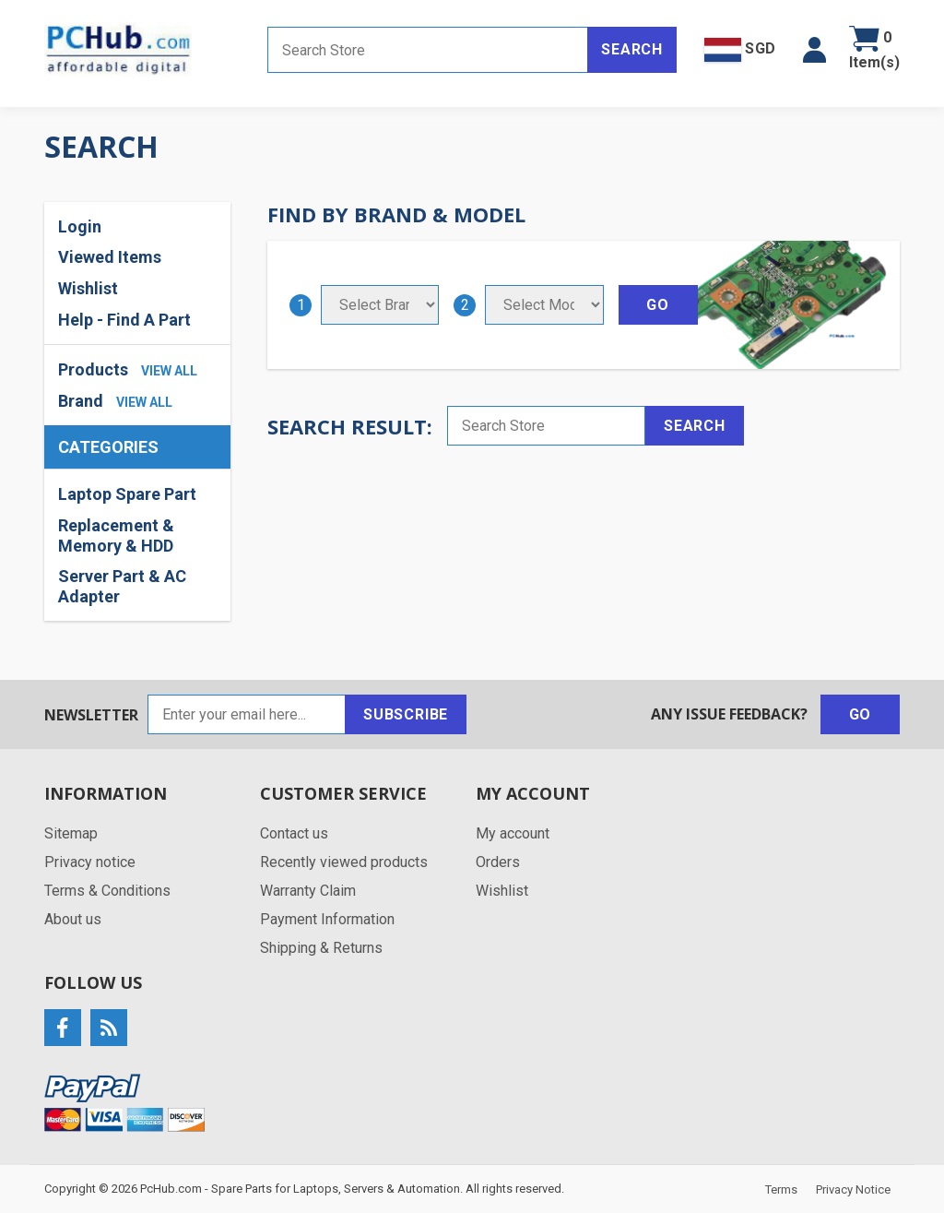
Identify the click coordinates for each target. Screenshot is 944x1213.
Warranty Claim (308, 890)
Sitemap (71, 833)
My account (512, 833)
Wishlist (88, 288)
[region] (137, 545)
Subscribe (405, 714)
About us (72, 919)
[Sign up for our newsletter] (247, 714)
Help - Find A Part (124, 319)
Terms (781, 1189)
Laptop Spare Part (127, 494)
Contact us (294, 833)
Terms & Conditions (107, 890)
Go (860, 714)
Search (632, 49)
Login (79, 226)
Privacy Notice (853, 1189)
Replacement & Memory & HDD (116, 535)
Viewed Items (109, 257)
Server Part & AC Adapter (122, 586)
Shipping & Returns (321, 948)
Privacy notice (90, 862)
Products (93, 369)
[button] (814, 50)
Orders (498, 862)
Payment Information (327, 919)
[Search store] (427, 50)
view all (169, 370)
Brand (80, 400)
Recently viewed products (344, 862)
